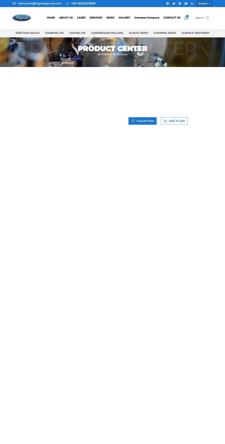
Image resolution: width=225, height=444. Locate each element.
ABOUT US (66, 17)
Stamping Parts (165, 33)
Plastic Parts (138, 33)
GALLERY (124, 17)
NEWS (110, 17)
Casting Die (77, 33)
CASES (81, 17)
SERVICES (96, 17)
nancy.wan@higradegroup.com (40, 3)
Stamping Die (54, 33)
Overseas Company (146, 17)
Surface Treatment (195, 33)
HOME (51, 17)
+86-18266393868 (83, 3)
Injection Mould (28, 33)
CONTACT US (171, 17)
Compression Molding (107, 33)
